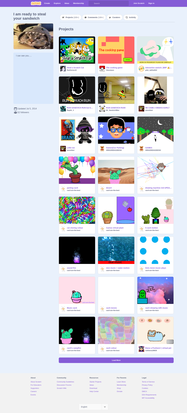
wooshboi (149, 110)
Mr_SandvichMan (112, 110)
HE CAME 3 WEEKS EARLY (157, 108)
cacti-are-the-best (73, 190)
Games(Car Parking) (115, 148)
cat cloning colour (75, 228)
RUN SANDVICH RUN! (116, 108)
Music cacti (72, 308)
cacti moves (111, 308)
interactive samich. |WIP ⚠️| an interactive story (158, 68)
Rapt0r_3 (70, 110)
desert (109, 188)
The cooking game (114, 68)
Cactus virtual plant (114, 228)
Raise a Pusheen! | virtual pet (158, 348)
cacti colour (111, 348)
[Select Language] (93, 407)
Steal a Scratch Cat (75, 68)
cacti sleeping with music (156, 308)
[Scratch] (36, 3)
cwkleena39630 (151, 350)
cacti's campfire (74, 348)
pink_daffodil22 (151, 70)
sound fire (71, 268)
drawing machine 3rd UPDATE (158, 188)
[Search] (91, 3)
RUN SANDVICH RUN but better (80, 108)
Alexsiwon (110, 70)
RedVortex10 (72, 70)
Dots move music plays (155, 268)
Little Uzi (71, 148)
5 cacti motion (151, 228)
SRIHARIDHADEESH (114, 150)
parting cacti (72, 188)
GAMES (148, 148)
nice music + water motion (117, 268)
